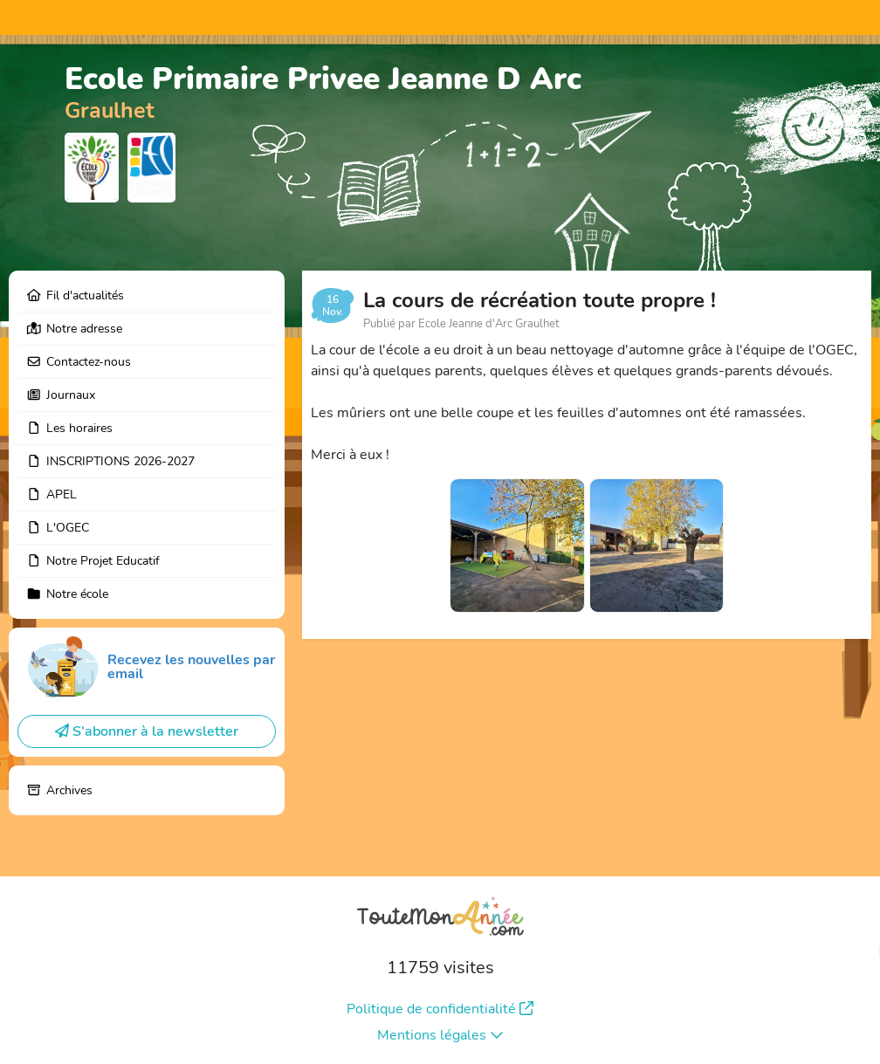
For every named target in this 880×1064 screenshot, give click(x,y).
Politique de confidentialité (440, 1009)
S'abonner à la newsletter (146, 731)
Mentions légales (440, 1035)
